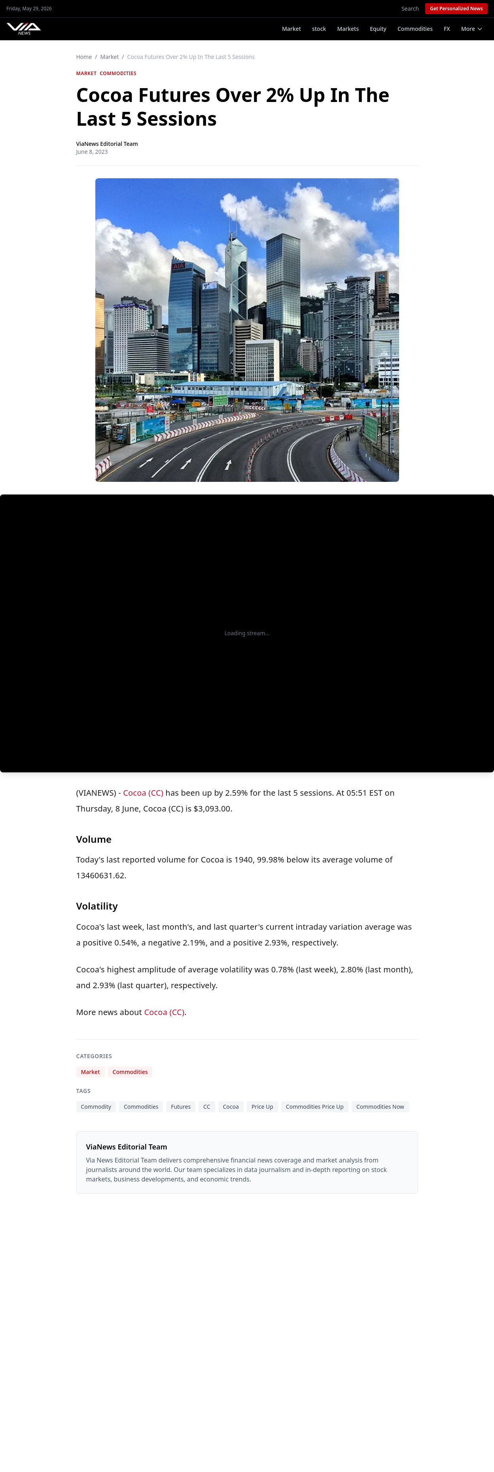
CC (206, 1106)
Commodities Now (380, 1106)
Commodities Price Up (315, 1106)
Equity (378, 28)
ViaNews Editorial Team (107, 143)
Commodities (415, 28)
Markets (348, 28)
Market (291, 28)
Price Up (262, 1106)
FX (447, 28)
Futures (181, 1106)
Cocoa (231, 1106)
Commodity (96, 1106)
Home (84, 56)
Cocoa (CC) (143, 792)
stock (319, 28)
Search (410, 8)
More (472, 28)
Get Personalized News (456, 8)
